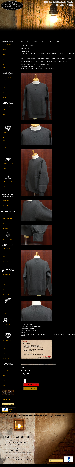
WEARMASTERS (6, 228)
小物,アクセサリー (6, 69)
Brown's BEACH (5, 266)
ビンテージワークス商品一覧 (7, 241)
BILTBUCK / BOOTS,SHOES (7, 221)
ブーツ (4, 311)
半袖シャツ (4, 62)
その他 (4, 191)
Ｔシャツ (4, 57)
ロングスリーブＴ (5, 54)
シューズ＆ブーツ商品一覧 (7, 326)
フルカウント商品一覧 (6, 251)
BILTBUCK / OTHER (6, 226)
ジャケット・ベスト (6, 375)
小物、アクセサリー (6, 208)
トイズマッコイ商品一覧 (7, 79)
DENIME (4, 294)
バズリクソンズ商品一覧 (7, 343)
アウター (4, 84)
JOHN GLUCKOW (6, 155)
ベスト (4, 64)
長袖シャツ (4, 59)
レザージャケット (5, 49)
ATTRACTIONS (5, 231)
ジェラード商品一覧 (6, 135)
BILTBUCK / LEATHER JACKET (8, 223)
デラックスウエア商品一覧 (7, 109)
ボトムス (4, 147)
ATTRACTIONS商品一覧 (7, 218)
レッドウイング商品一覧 (7, 308)
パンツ (4, 67)
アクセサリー (5, 152)
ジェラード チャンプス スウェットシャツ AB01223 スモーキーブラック (40, 43)
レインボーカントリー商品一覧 (8, 165)
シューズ (4, 150)
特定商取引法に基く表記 (7, 399)
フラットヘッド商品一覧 (7, 370)
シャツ (4, 119)
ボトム (4, 281)
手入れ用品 (4, 316)
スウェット (4, 87)
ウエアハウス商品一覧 (6, 276)
